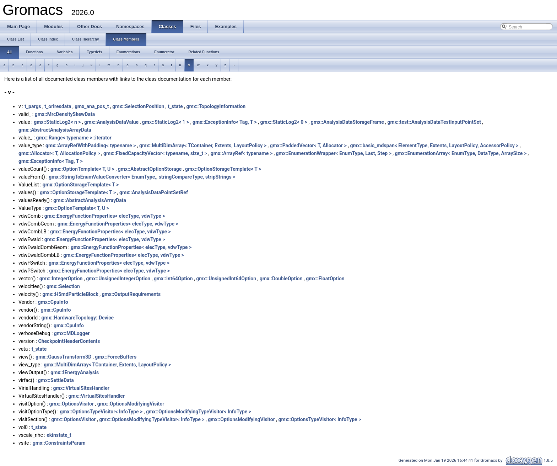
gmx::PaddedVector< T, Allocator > (308, 145)
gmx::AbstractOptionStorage (150, 169)
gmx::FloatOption (325, 278)
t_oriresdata (57, 106)
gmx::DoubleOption (281, 278)
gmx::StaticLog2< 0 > (284, 122)
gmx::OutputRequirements (131, 294)
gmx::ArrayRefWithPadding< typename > (90, 145)
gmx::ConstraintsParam (59, 443)
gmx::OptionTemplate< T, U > (82, 169)
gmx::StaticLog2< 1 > (165, 122)
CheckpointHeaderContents (69, 341)
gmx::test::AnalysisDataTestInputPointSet (434, 122)
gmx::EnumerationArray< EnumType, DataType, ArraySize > (461, 153)
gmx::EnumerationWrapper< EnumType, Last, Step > (333, 153)
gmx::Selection (63, 286)
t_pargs (33, 106)
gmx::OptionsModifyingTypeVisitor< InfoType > (198, 411)
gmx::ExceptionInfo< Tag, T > (225, 122)
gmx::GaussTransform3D (63, 357)
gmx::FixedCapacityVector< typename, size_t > (155, 153)
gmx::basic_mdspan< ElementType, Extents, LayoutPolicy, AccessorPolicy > (434, 145)
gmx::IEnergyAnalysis (74, 372)
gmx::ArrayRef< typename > (241, 153)
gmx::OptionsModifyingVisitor (130, 404)
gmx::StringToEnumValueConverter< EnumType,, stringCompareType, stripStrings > (142, 177)
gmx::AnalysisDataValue (111, 122)
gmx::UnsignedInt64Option (226, 278)
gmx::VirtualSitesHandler (81, 388)
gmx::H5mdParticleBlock (70, 294)
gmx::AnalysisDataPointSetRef (153, 192)
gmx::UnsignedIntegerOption (118, 278)
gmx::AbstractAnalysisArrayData (54, 130)
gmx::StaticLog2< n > (57, 122)
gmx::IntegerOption (61, 278)
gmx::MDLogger (72, 333)
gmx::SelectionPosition (138, 106)
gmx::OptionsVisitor (71, 404)
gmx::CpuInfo (53, 302)
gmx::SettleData (56, 380)
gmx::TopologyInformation (215, 106)
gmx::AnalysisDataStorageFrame (347, 122)
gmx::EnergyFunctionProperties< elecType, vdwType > (104, 216)
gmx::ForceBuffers (115, 357)
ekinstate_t (59, 435)
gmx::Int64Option (173, 278)
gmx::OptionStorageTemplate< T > (223, 169)
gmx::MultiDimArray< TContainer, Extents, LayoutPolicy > (202, 145)
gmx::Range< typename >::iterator (74, 138)
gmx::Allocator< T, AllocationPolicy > (59, 153)
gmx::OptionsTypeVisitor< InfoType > (101, 411)
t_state (175, 106)
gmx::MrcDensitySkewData (65, 114)
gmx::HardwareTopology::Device (78, 318)
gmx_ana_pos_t (92, 106)
